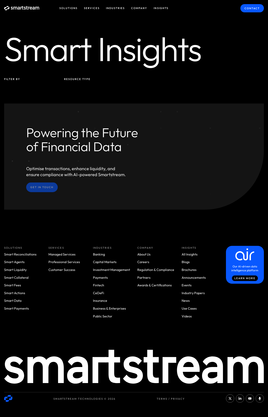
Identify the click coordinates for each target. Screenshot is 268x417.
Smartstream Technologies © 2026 (84, 398)
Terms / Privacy (171, 398)
